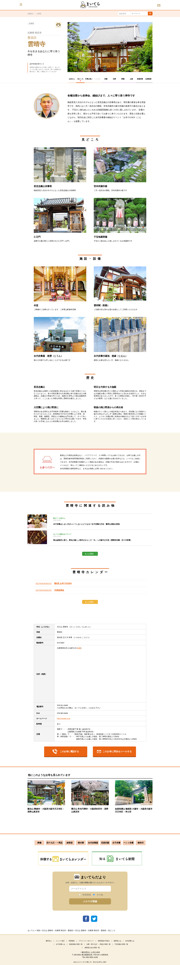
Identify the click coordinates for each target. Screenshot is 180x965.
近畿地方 (31, 13)
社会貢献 (97, 79)
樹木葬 (81, 843)
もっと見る (89, 554)
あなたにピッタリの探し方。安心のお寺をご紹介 (90, 962)
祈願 (105, 79)
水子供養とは (60, 944)
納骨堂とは (117, 941)
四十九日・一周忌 (54, 843)
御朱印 (141, 843)
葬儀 (122, 79)
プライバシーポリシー (86, 941)
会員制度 (148, 79)
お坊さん (72, 79)
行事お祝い (89, 79)
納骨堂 (70, 843)
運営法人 (49, 941)
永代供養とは (129, 941)
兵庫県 (39, 13)
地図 (79, 648)
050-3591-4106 (92, 957)
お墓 (131, 79)
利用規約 (72, 941)
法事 (114, 79)
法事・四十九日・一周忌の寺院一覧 (98, 944)
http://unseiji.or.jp (63, 718)
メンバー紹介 (60, 941)
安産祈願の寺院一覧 (75, 944)
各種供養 (140, 79)
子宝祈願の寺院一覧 (121, 944)
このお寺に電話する (65, 751)
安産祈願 (105, 843)
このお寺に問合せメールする (114, 751)
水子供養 (116, 843)
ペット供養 (129, 843)
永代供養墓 (93, 843)
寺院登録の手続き (104, 941)
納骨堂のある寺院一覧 (92, 947)
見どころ (80, 79)
